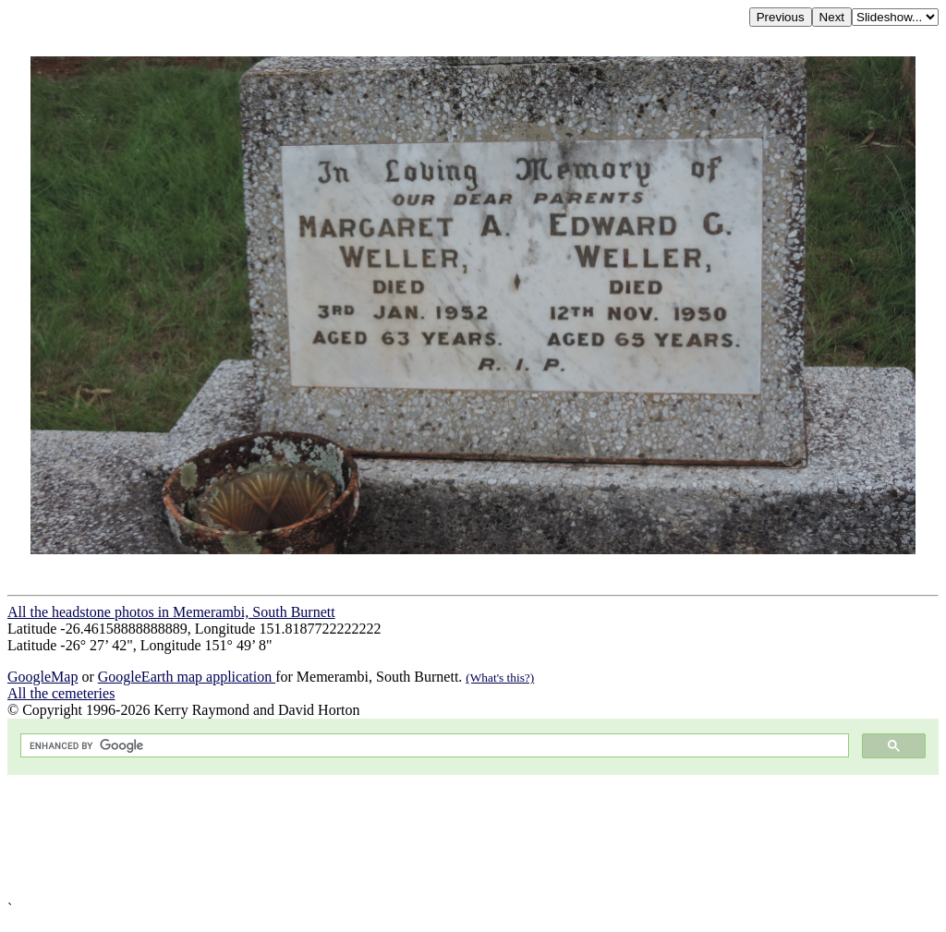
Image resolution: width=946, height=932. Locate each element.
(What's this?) (500, 677)
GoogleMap (42, 676)
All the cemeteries (61, 693)
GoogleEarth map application (186, 676)
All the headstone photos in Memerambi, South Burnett (171, 612)
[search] (433, 746)
